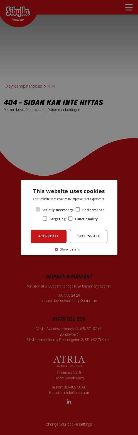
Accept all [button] (48, 236)
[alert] (69, 217)
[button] (69, 249)
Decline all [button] (88, 236)
